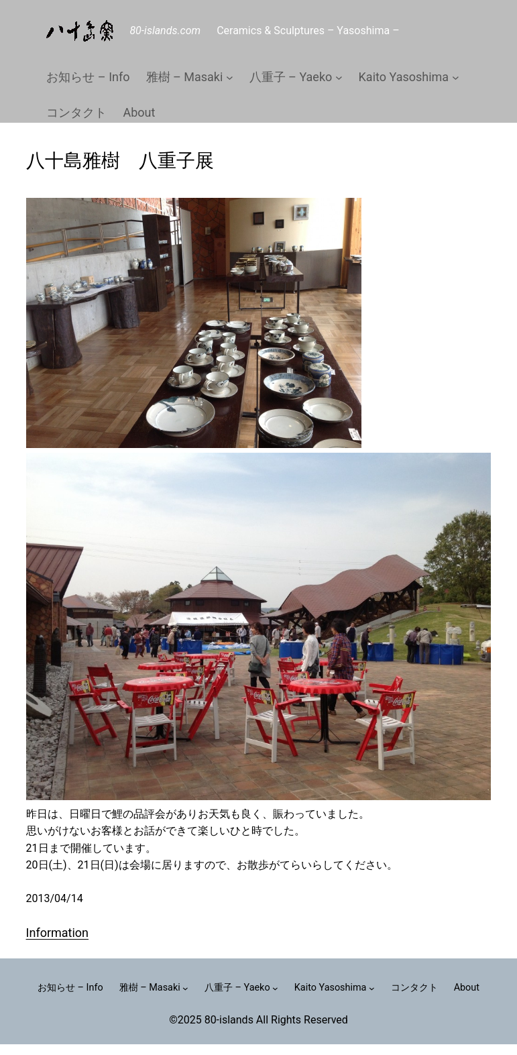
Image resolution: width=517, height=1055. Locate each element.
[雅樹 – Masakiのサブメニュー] (229, 77)
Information (57, 933)
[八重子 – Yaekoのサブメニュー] (339, 77)
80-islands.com (164, 30)
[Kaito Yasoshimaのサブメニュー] (455, 77)
